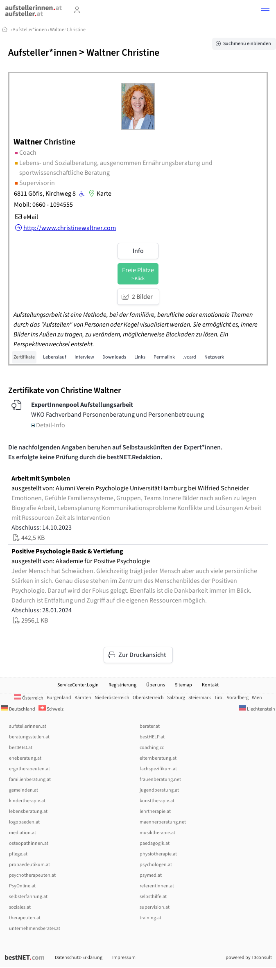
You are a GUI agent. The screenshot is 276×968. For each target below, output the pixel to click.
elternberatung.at (158, 758)
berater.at (150, 726)
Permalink (164, 357)
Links (139, 357)
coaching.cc (152, 747)
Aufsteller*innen (30, 29)
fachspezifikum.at (158, 768)
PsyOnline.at (22, 885)
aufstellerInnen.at (27, 726)
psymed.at (151, 875)
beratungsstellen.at (29, 736)
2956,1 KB (29, 620)
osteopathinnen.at (28, 843)
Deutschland (18, 709)
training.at (150, 917)
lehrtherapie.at (155, 811)
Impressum (124, 957)
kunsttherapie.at (157, 800)
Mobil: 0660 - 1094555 (43, 204)
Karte (99, 193)
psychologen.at (156, 864)
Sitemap (183, 684)
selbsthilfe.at (153, 896)
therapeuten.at (25, 917)
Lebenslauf (54, 357)
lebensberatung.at (28, 811)
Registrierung (122, 684)
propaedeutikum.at (29, 864)
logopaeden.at (24, 822)
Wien (257, 697)
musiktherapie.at (157, 832)
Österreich (28, 698)
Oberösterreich (148, 697)
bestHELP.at (152, 736)
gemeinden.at (23, 790)
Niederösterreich (112, 697)
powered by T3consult (249, 957)
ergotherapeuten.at (29, 768)
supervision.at (155, 907)
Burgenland (59, 697)
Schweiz (50, 709)
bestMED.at (20, 747)
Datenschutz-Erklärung (78, 957)
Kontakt (210, 684)
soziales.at (20, 907)
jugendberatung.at (159, 790)
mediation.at (22, 832)
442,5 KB (28, 537)
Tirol (219, 697)
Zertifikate (24, 357)
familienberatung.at (30, 779)
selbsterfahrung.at (28, 896)
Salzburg (176, 697)
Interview (84, 357)
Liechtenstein (257, 709)
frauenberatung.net (160, 779)
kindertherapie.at (27, 800)
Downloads (114, 357)
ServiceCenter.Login (78, 684)
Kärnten (83, 697)
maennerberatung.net (163, 822)
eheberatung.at (25, 758)
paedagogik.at (155, 843)
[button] (265, 10)
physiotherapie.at (158, 854)
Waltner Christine (68, 29)
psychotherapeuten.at (32, 875)
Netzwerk (214, 357)
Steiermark (199, 697)
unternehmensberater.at (34, 928)
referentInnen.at (157, 885)
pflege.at (18, 854)
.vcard (189, 357)
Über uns (155, 684)
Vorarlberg (238, 697)
